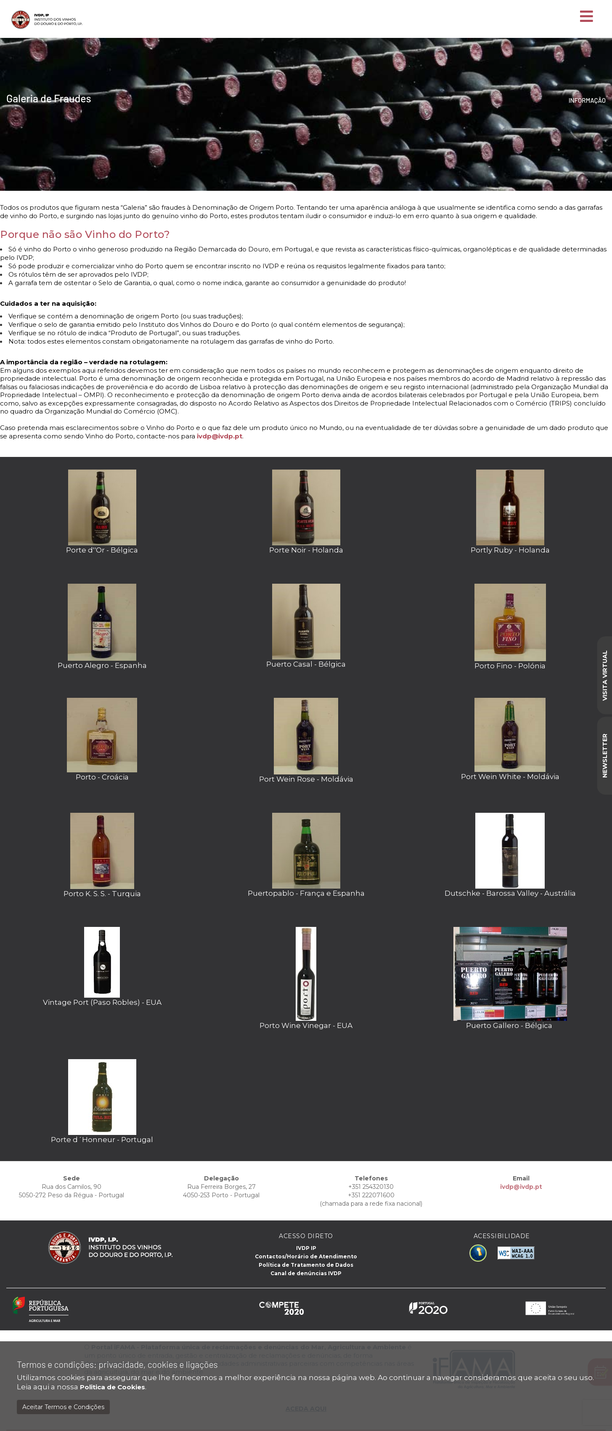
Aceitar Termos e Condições (63, 1407)
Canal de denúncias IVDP (306, 1273)
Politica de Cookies (112, 1387)
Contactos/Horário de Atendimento (306, 1256)
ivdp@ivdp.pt (219, 436)
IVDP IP (306, 1248)
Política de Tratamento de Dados (306, 1265)
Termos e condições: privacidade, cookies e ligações (117, 1364)
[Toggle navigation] (586, 17)
